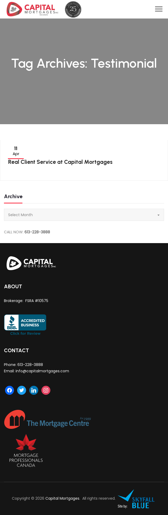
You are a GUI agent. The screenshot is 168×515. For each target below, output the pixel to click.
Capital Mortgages (62, 498)
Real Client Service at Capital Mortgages (60, 162)
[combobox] (84, 215)
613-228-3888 (37, 232)
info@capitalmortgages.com (42, 371)
